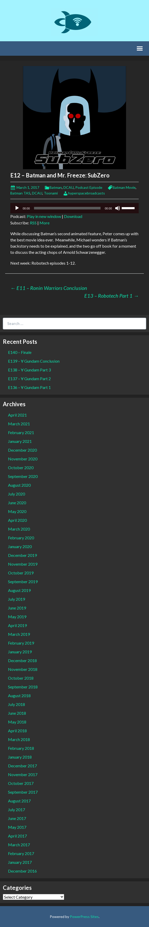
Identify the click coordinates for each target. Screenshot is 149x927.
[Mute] (117, 208)
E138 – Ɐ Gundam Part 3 (29, 369)
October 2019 (21, 572)
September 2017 (23, 792)
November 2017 (22, 774)
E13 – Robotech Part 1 (111, 295)
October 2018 (21, 678)
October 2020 (21, 467)
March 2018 (19, 739)
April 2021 (17, 414)
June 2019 (17, 607)
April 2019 (17, 625)
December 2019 (22, 555)
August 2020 (19, 485)
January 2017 (20, 862)
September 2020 (23, 476)
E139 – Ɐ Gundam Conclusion (34, 361)
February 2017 (21, 853)
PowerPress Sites (84, 916)
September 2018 (23, 686)
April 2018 (17, 730)
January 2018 (20, 756)
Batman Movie (124, 187)
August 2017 (19, 800)
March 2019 (19, 634)
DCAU (68, 187)
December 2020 (22, 450)
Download (73, 216)
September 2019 (23, 581)
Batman (55, 187)
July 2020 (16, 493)
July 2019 (16, 599)
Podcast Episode (88, 187)
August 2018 (19, 695)
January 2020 (20, 546)
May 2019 (17, 616)
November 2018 (22, 669)
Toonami (51, 193)
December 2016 (22, 870)
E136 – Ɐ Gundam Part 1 (29, 387)
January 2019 (20, 651)
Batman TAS (20, 193)
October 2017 (21, 783)
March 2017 (19, 844)
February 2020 (21, 537)
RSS (33, 222)
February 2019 (21, 642)
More (44, 222)
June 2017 (17, 818)
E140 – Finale (19, 352)
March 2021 (19, 423)
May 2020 (17, 511)
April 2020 (17, 520)
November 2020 (22, 458)
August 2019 (19, 590)
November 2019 (22, 564)
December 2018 (22, 660)
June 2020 (17, 502)
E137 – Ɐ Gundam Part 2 (29, 378)
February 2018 (21, 748)
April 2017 (17, 835)
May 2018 (17, 721)
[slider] (67, 208)
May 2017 (17, 827)
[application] (74, 208)
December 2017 (22, 765)
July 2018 (16, 704)
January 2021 (20, 441)
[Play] (17, 208)
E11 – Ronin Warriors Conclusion (48, 288)
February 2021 (21, 432)
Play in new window (44, 216)
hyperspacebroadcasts (86, 193)
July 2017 (16, 809)
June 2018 (17, 713)
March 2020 (19, 528)
